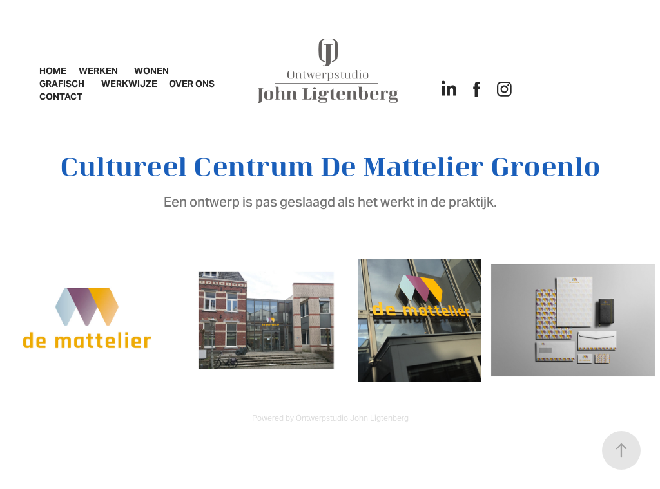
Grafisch (61, 83)
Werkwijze (129, 83)
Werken (98, 71)
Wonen (151, 71)
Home (52, 71)
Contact (60, 96)
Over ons (192, 83)
